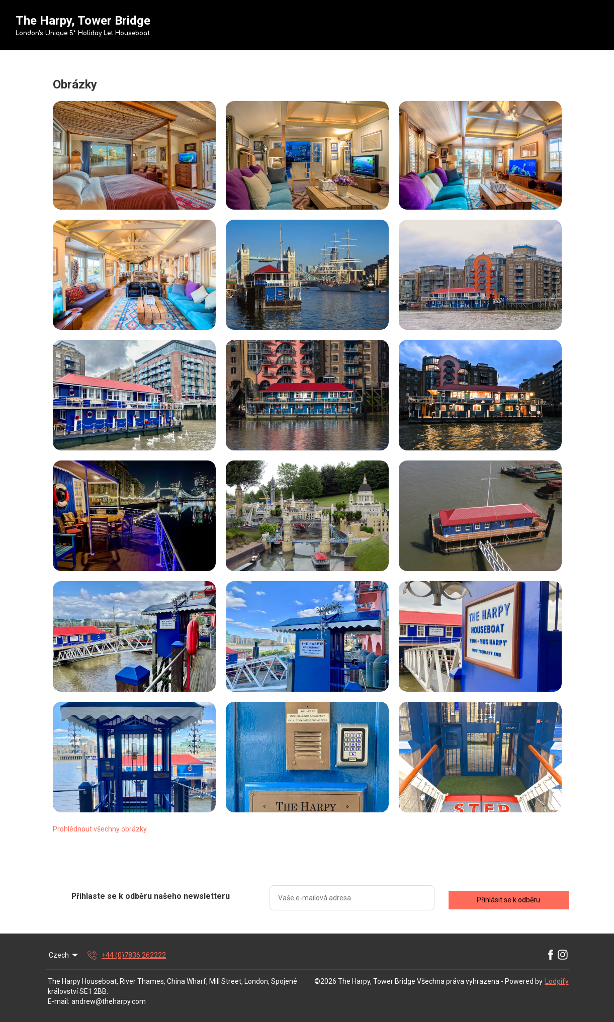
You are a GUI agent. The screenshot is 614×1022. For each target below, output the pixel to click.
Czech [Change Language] (64, 955)
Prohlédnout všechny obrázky (100, 829)
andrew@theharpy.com (108, 1001)
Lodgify (557, 981)
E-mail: (58, 1001)
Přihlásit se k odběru (508, 900)
